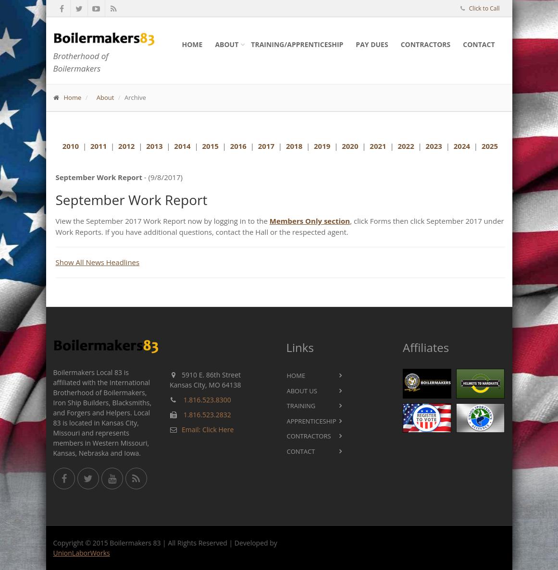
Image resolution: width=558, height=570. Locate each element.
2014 (182, 146)
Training (301, 405)
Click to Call (484, 8)
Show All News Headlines (98, 262)
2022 (405, 146)
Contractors (426, 44)
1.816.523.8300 (207, 399)
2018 (294, 146)
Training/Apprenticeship (297, 44)
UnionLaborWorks (81, 553)
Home (192, 44)
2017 (266, 146)
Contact (479, 44)
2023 (434, 146)
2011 (98, 146)
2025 (490, 146)
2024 (462, 146)
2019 (322, 146)
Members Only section (310, 221)
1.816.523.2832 (207, 414)
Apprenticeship (311, 421)
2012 (126, 146)
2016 (238, 146)
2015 (210, 146)
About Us (302, 391)
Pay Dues (372, 44)
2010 (70, 146)
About (226, 44)
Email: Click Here (208, 429)
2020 (350, 146)
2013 (154, 146)
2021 (378, 146)
